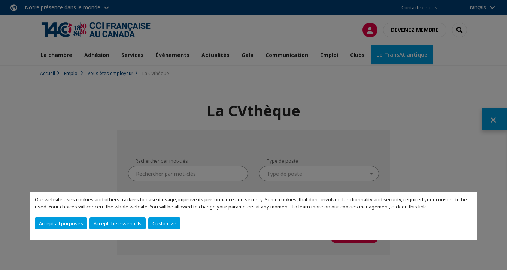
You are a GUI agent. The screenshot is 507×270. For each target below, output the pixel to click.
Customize (164, 223)
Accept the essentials (118, 223)
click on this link (408, 206)
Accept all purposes (61, 223)
